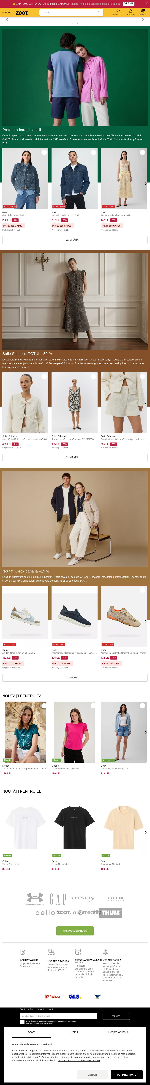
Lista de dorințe (118, 12)
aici (51, 1023)
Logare (131, 12)
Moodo (6, 765)
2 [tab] (77, 23)
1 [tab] (72, 23)
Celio (5, 861)
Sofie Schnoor (9, 436)
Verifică (142, 12)
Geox (5, 650)
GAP (4, 212)
